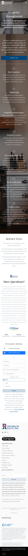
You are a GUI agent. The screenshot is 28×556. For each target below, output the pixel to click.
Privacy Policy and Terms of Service (10, 495)
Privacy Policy (14, 512)
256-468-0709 (6, 336)
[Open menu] (26, 3)
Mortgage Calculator (7, 465)
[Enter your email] (15, 475)
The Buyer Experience (7, 450)
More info (12, 550)
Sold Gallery (5, 467)
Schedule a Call (6, 462)
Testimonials (5, 445)
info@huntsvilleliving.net (18, 336)
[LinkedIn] (5, 432)
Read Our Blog (5, 457)
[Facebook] (2, 432)
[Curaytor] (8, 440)
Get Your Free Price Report (8, 455)
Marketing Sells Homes (7, 453)
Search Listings (5, 448)
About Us (4, 460)
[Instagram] (7, 432)
